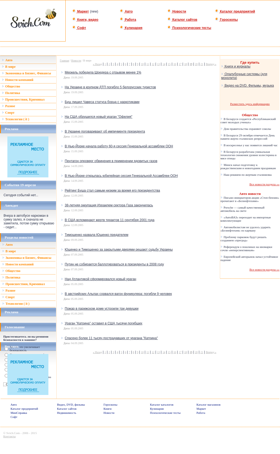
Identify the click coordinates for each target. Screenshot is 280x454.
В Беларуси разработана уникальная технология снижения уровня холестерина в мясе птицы (248, 155)
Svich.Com (13, 433)
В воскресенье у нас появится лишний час (249, 145)
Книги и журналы (235, 66)
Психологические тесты (189, 28)
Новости (176, 11)
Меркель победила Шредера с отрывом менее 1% (103, 72)
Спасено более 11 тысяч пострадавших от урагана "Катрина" (111, 338)
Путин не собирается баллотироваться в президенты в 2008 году (114, 264)
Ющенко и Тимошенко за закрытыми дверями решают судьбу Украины (119, 249)
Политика (11, 93)
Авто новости (250, 194)
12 (153, 64)
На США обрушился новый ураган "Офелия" (98, 117)
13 (158, 64)
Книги (108, 408)
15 (169, 64)
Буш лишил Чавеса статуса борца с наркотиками (102, 102)
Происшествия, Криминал (23, 99)
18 (185, 64)
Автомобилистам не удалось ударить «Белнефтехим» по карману (245, 228)
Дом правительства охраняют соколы (245, 128)
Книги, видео (85, 20)
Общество (11, 86)
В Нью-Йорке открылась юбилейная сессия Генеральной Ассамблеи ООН (121, 176)
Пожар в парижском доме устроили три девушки (102, 309)
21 (201, 64)
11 (147, 64)
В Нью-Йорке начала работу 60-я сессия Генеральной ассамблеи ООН (119, 146)
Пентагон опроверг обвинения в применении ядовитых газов (111, 161)
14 (163, 64)
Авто (126, 11)
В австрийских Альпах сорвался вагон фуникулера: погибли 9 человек (118, 294)
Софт (79, 28)
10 (142, 64)
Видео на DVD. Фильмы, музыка (247, 85)
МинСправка (19, 412)
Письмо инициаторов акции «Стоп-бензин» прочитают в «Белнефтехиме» (249, 199)
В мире (9, 67)
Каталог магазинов (209, 404)
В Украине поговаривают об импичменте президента (105, 131)
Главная (64, 60)
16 (174, 64)
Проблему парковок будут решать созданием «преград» (243, 238)
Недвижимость (66, 412)
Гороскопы (226, 20)
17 (180, 64)
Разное (8, 106)
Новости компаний (17, 80)
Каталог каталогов (162, 404)
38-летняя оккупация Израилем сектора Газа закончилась (109, 205)
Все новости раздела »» (264, 184)
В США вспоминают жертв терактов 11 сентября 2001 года (109, 220)
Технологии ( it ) (15, 119)
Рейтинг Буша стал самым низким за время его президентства (112, 190)
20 (196, 64)
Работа (128, 20)
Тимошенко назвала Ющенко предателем (96, 235)
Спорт (8, 113)
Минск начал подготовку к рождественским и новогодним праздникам (248, 166)
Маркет (80, 11)
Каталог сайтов (182, 20)
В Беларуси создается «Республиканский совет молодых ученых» (248, 120)
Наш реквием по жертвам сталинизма (246, 174)
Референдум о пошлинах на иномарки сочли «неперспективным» (246, 248)
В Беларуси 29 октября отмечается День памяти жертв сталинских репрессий (247, 137)
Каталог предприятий (235, 11)
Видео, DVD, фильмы (71, 404)
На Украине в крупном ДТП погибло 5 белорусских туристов (110, 87)
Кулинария (131, 28)
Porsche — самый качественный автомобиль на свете (242, 209)
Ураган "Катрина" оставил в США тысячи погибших (103, 323)
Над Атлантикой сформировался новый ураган (100, 279)
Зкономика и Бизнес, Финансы (26, 73)
